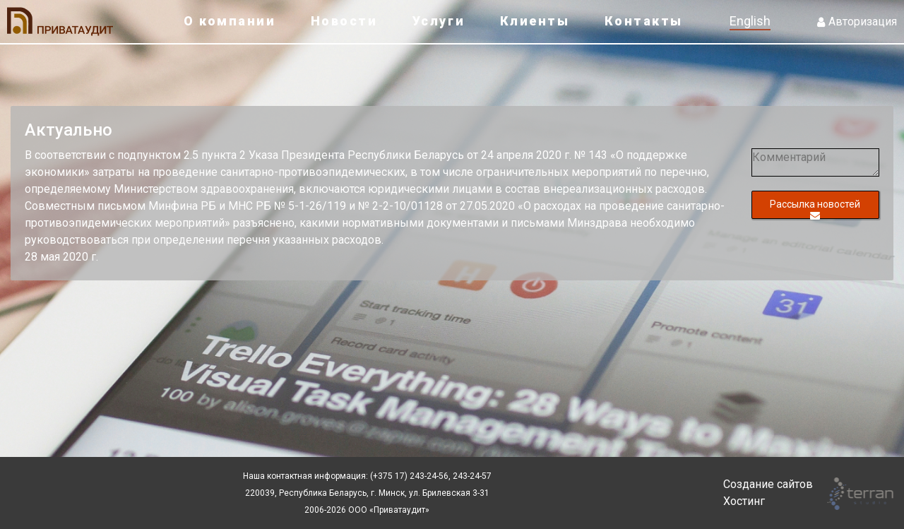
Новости (344, 20)
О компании (229, 20)
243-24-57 (471, 476)
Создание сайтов (768, 484)
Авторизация (857, 21)
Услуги (438, 20)
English (750, 20)
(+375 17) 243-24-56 (409, 476)
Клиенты (535, 20)
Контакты (644, 20)
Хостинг (744, 501)
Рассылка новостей (815, 208)
